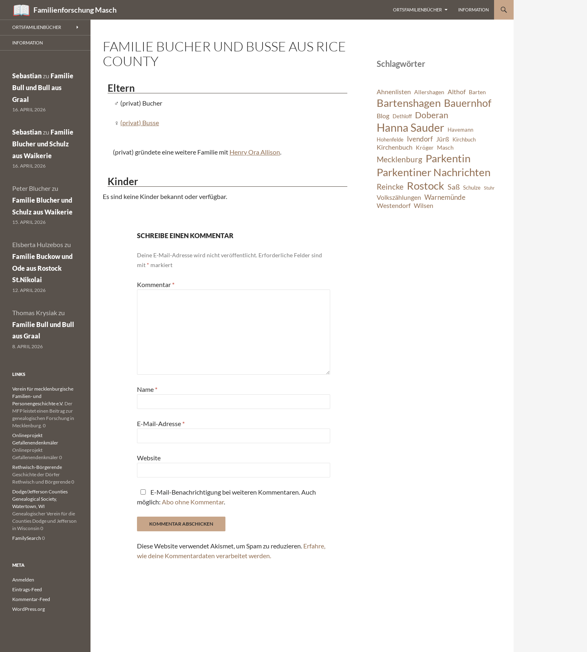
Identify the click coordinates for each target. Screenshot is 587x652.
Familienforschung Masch (75, 9)
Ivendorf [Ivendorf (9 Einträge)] (420, 139)
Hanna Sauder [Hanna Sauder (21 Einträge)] (410, 127)
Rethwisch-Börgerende (37, 467)
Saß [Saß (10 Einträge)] (454, 186)
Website (149, 458)
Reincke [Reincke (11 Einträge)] (390, 186)
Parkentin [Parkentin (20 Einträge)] (448, 158)
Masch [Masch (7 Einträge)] (445, 147)
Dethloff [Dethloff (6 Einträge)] (402, 116)
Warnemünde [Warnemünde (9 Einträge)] (445, 197)
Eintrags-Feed (27, 589)
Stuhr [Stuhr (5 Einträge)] (489, 187)
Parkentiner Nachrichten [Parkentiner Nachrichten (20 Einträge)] (433, 172)
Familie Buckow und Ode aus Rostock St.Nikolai (42, 268)
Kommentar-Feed (31, 599)
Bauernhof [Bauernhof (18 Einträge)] (467, 103)
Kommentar (155, 284)
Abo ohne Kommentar (193, 502)
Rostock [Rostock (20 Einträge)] (425, 185)
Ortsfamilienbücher (417, 9)
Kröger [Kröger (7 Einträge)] (425, 147)
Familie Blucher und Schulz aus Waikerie (42, 143)
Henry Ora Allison (255, 152)
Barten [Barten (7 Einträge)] (477, 91)
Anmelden (23, 580)
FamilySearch (26, 538)
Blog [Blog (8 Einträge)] (383, 115)
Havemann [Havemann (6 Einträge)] (460, 130)
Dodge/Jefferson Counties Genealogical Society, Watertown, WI (40, 498)
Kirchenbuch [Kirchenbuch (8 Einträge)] (395, 147)
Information (473, 9)
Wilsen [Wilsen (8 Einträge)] (423, 205)
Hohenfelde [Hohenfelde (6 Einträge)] (390, 140)
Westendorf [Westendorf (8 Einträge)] (393, 205)
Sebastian (27, 76)
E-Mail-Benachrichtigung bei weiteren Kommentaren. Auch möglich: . (226, 497)
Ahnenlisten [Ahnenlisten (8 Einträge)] (394, 91)
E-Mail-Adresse (161, 423)
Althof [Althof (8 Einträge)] (457, 91)
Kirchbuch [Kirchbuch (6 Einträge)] (464, 140)
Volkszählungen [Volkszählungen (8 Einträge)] (399, 197)
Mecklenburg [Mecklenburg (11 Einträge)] (399, 159)
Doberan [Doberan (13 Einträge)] (431, 115)
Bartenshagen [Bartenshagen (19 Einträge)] (409, 103)
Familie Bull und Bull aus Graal (42, 87)
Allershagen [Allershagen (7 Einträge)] (429, 91)
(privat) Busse (139, 122)
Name (147, 389)
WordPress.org (28, 609)
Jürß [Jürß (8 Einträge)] (442, 139)
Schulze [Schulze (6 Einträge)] (472, 188)
